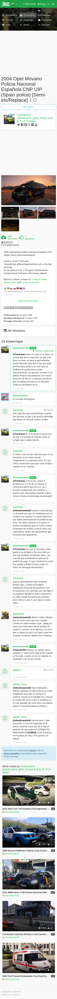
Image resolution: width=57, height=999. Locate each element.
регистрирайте (12, 753)
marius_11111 (20, 684)
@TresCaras (19, 354)
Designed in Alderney (11, 991)
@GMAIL (32, 732)
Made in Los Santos (10, 994)
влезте (32, 750)
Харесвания (30, 239)
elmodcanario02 (21, 348)
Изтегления (12, 239)
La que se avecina (30, 282)
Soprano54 (18, 614)
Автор (32, 348)
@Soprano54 (19, 650)
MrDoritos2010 (20, 395)
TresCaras (18, 410)
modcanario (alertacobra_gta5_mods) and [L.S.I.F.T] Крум (35, 118)
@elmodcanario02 (22, 510)
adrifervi (17, 670)
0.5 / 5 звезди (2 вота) (10, 245)
